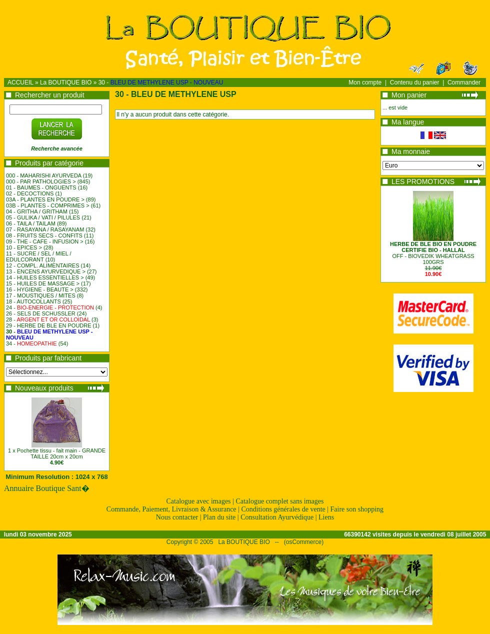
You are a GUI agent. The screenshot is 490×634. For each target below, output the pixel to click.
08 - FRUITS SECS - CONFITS (44, 235)
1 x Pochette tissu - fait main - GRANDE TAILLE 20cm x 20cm (57, 454)
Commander (464, 82)
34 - (31, 343)
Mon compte (365, 82)
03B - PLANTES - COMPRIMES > (48, 205)
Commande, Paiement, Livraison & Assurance (171, 509)
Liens (326, 517)
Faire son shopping (357, 509)
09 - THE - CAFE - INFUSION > (45, 241)
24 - (50, 307)
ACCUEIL (21, 82)
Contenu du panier (415, 82)
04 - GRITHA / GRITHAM (37, 211)
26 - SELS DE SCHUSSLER (41, 313)
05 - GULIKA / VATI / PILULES (43, 217)
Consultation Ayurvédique (277, 517)
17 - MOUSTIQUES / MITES (41, 295)
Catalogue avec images (198, 501)
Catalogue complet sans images (280, 501)
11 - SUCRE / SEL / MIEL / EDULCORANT (39, 256)
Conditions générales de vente (283, 509)
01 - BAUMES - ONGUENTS (41, 187)
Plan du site (219, 517)
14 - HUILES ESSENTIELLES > (45, 277)
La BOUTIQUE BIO (66, 82)
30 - (161, 82)
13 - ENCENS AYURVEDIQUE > (46, 271)
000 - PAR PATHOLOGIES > (41, 181)
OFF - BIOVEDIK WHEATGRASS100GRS (433, 253)
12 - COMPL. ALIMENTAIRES (43, 265)
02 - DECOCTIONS (30, 193)
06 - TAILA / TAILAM (31, 223)
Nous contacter (177, 517)
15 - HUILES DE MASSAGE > (43, 283)
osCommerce (304, 542)
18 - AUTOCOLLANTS (33, 301)
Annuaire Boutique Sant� (47, 488)
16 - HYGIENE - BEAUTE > (40, 289)
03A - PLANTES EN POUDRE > (45, 199)
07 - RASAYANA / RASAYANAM (45, 229)
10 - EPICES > (24, 247)
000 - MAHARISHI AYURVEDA (44, 175)
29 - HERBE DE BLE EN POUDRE (49, 325)
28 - (48, 319)
